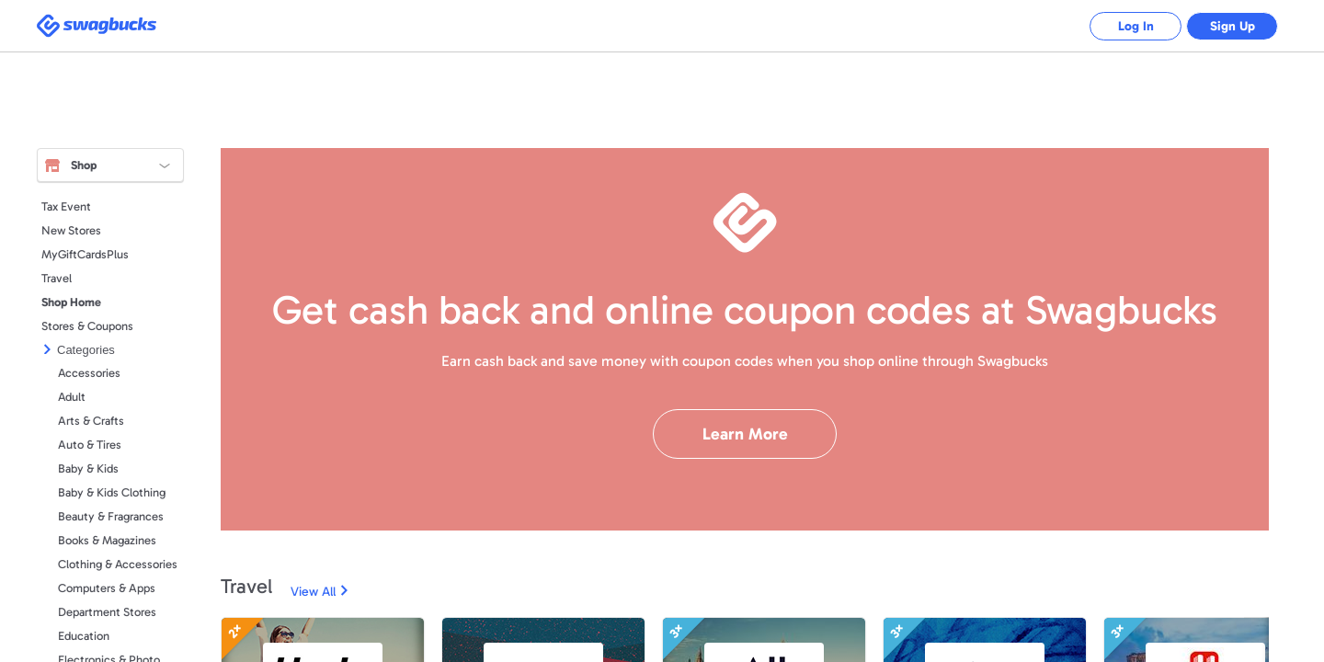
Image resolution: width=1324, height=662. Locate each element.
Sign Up (1232, 26)
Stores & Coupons (87, 326)
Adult (72, 397)
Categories (86, 350)
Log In (1136, 26)
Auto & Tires (89, 444)
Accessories (89, 373)
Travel (56, 278)
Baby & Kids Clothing (112, 492)
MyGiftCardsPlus (85, 254)
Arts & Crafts (91, 421)
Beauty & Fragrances (111, 516)
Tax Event (66, 206)
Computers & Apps (106, 588)
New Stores (71, 230)
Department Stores (107, 612)
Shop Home (71, 302)
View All (313, 591)
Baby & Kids (88, 468)
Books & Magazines (107, 540)
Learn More (745, 434)
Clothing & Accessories (117, 564)
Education (83, 636)
